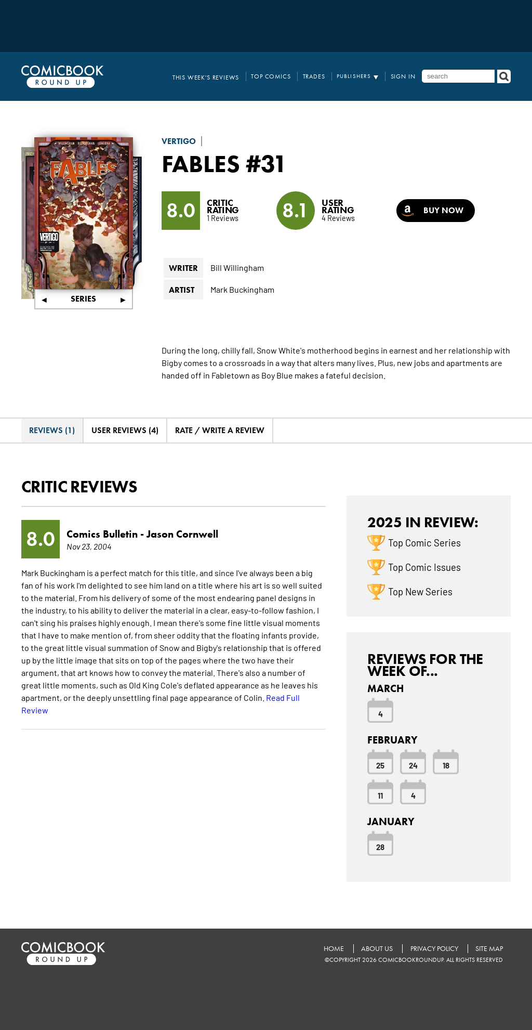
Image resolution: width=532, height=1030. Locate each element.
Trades (317, 76)
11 (380, 795)
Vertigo (179, 141)
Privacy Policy (434, 948)
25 (380, 765)
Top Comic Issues (424, 566)
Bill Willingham (237, 267)
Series (83, 299)
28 (380, 846)
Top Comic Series (424, 542)
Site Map (489, 948)
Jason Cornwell (182, 534)
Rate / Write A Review (219, 430)
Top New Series (420, 591)
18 (446, 765)
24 (413, 765)
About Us (376, 948)
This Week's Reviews (215, 76)
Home (333, 948)
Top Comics (276, 76)
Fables (201, 163)
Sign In (404, 76)
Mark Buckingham (242, 289)
